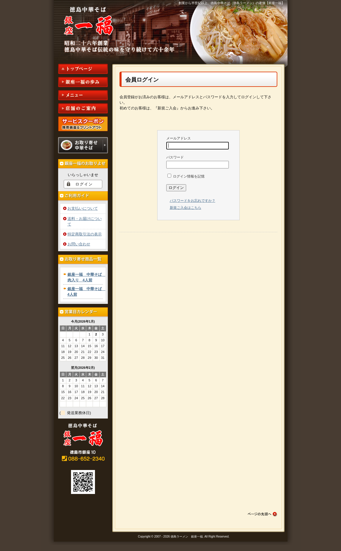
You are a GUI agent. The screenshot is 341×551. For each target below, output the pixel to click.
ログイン (84, 184)
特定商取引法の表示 (84, 234)
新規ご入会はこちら (185, 208)
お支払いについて (82, 208)
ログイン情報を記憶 (186, 176)
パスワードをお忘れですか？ (192, 201)
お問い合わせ (78, 244)
